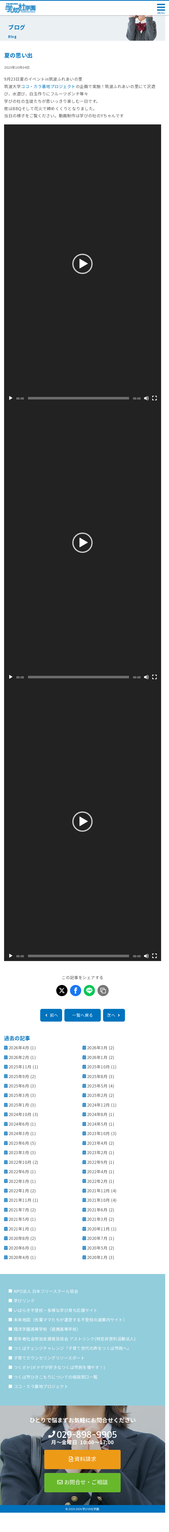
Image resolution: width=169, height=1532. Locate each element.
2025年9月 (19, 1076)
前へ (51, 1015)
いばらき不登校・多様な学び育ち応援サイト (56, 1310)
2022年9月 (97, 1162)
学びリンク (24, 1300)
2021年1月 (19, 1229)
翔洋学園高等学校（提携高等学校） (47, 1329)
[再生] (10, 398)
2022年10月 (20, 1162)
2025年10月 (98, 1067)
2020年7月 (97, 1238)
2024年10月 (20, 1114)
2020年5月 (97, 1248)
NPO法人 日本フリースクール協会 (46, 1291)
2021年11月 (20, 1200)
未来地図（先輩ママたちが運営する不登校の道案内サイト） (70, 1319)
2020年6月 (19, 1248)
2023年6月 (19, 1143)
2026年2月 (19, 1057)
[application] (82, 263)
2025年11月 (20, 1067)
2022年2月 (97, 1181)
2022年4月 (97, 1171)
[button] (82, 264)
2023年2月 (97, 1152)
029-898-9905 (87, 1434)
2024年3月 (19, 1133)
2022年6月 (19, 1171)
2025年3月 (19, 1095)
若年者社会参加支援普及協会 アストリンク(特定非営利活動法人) (75, 1339)
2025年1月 (19, 1105)
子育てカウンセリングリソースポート (49, 1358)
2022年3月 (19, 1181)
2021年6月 (97, 1210)
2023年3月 (19, 1152)
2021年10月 (98, 1200)
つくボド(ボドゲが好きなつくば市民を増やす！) (59, 1367)
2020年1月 (97, 1257)
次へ (114, 1015)
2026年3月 (97, 1047)
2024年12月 (98, 1105)
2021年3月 (97, 1219)
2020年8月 (19, 1238)
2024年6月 (19, 1124)
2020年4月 (19, 1257)
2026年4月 (19, 1047)
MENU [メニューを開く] (161, 13)
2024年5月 (97, 1124)
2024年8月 (97, 1114)
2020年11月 (98, 1229)
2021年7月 (19, 1210)
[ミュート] (146, 398)
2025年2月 (97, 1095)
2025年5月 (97, 1086)
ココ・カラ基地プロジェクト (48, 86)
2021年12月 (98, 1190)
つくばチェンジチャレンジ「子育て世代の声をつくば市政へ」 (72, 1348)
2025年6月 (19, 1086)
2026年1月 (97, 1057)
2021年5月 (19, 1219)
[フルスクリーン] (154, 398)
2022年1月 (19, 1190)
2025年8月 (97, 1076)
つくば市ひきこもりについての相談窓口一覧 (56, 1377)
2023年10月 (98, 1133)
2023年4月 (97, 1143)
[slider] (78, 398)
